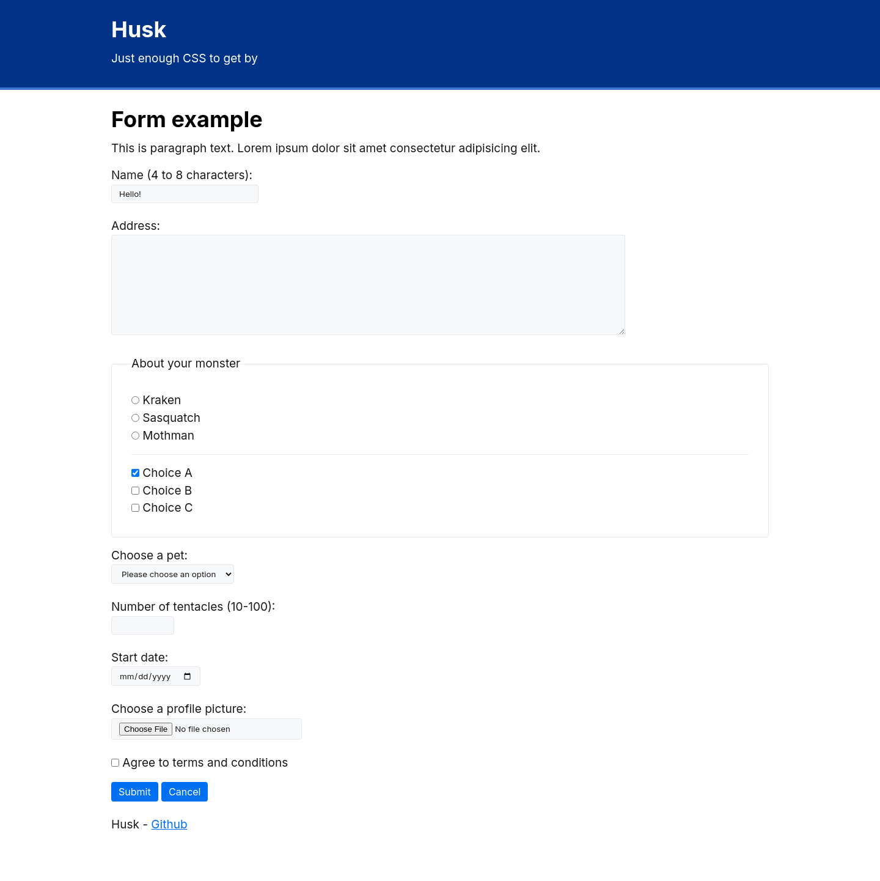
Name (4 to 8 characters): (181, 175)
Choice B (161, 509)
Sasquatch (165, 436)
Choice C (162, 526)
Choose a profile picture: (178, 727)
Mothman (162, 454)
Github (169, 843)
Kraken (156, 418)
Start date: (139, 676)
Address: (135, 226)
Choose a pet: (149, 574)
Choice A (162, 491)
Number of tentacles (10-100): (193, 625)
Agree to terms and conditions (199, 781)
